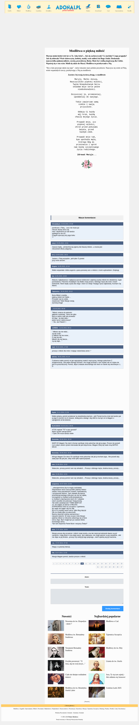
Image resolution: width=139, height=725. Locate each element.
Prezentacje (72, 711)
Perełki (112, 711)
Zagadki (22, 711)
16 (106, 563)
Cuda (116, 711)
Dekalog (102, 711)
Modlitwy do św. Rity (114, 650)
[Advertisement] (70, 30)
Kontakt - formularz (73, 715)
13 (94, 563)
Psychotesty (122, 711)
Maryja (85, 711)
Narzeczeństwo (64, 711)
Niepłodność (55, 711)
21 (98, 567)
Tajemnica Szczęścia (114, 637)
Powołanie (41, 711)
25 (113, 567)
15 (102, 563)
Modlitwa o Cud (112, 624)
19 (117, 563)
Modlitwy (16, 711)
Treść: (87, 587)
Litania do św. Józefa (114, 664)
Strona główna (69, 708)
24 (109, 567)
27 (121, 567)
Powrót (87, 704)
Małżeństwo (47, 711)
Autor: (87, 577)
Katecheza (79, 711)
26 (117, 567)
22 (102, 567)
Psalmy (107, 711)
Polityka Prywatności (61, 715)
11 (86, 563)
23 (106, 567)
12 (90, 563)
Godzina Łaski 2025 (113, 690)
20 (121, 563)
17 (109, 563)
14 (98, 563)
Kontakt (81, 715)
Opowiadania (28, 711)
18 (113, 563)
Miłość (35, 711)
